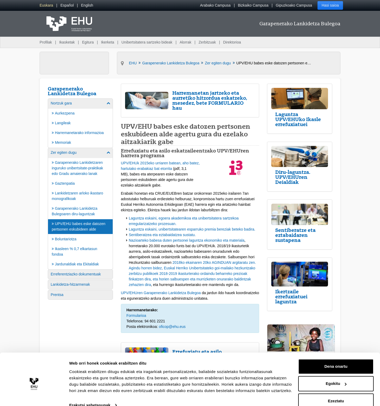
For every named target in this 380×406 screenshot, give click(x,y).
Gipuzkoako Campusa (294, 5)
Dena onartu (336, 357)
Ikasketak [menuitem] (67, 42)
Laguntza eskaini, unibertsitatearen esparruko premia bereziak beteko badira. (192, 229)
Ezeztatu (336, 391)
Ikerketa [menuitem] (107, 42)
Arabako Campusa (215, 5)
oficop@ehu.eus (172, 326)
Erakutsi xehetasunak (89, 395)
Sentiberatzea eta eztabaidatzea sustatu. (162, 235)
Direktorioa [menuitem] (232, 42)
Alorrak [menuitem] (185, 42)
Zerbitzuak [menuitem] (207, 42)
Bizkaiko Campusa (253, 5)
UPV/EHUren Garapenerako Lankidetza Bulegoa (161, 293)
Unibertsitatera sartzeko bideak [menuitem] (146, 42)
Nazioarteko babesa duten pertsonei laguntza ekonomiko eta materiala (186, 240)
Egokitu (336, 374)
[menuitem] (46, 5)
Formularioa (136, 315)
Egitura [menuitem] (88, 42)
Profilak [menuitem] (46, 42)
